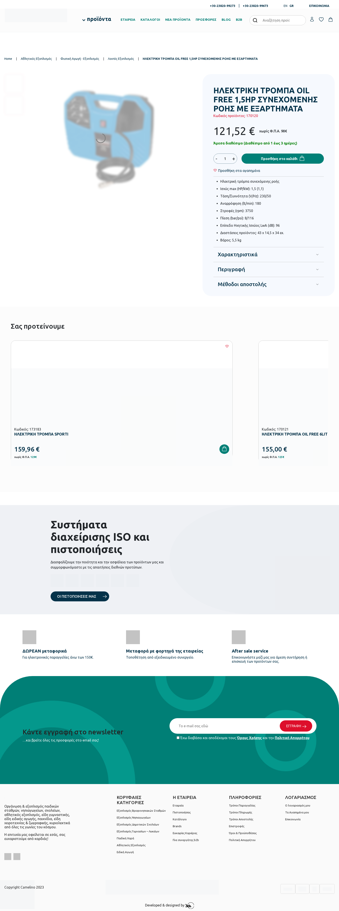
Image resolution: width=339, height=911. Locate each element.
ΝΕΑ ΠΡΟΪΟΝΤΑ (177, 19)
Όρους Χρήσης (249, 738)
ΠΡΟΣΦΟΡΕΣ (206, 19)
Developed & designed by (169, 905)
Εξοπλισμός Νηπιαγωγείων (134, 817)
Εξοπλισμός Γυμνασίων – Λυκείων (138, 831)
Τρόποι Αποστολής (241, 819)
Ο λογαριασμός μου (297, 805)
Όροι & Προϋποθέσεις (243, 833)
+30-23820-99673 (255, 6)
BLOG (226, 19)
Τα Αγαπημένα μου (297, 812)
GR (291, 6)
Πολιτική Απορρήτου (292, 738)
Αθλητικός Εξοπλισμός (36, 58)
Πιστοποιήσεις (182, 812)
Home (8, 58)
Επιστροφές (236, 826)
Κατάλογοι (180, 819)
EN (285, 6)
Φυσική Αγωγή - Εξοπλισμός (80, 58)
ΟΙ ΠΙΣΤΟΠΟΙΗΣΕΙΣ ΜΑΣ (76, 596)
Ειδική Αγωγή (125, 852)
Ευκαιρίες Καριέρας (185, 833)
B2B (239, 19)
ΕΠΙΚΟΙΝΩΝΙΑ (319, 6)
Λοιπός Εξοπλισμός (121, 58)
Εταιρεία (178, 805)
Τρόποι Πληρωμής (240, 812)
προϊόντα (99, 19)
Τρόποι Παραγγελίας (242, 805)
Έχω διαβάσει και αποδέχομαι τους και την (243, 738)
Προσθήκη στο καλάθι (279, 159)
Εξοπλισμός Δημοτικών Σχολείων (138, 824)
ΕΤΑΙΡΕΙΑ (128, 19)
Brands (177, 826)
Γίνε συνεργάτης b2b (186, 839)
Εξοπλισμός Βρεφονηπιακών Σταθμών (141, 810)
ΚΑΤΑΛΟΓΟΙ (150, 19)
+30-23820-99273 (222, 6)
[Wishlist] (239, 171)
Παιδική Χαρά (125, 838)
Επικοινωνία (293, 819)
